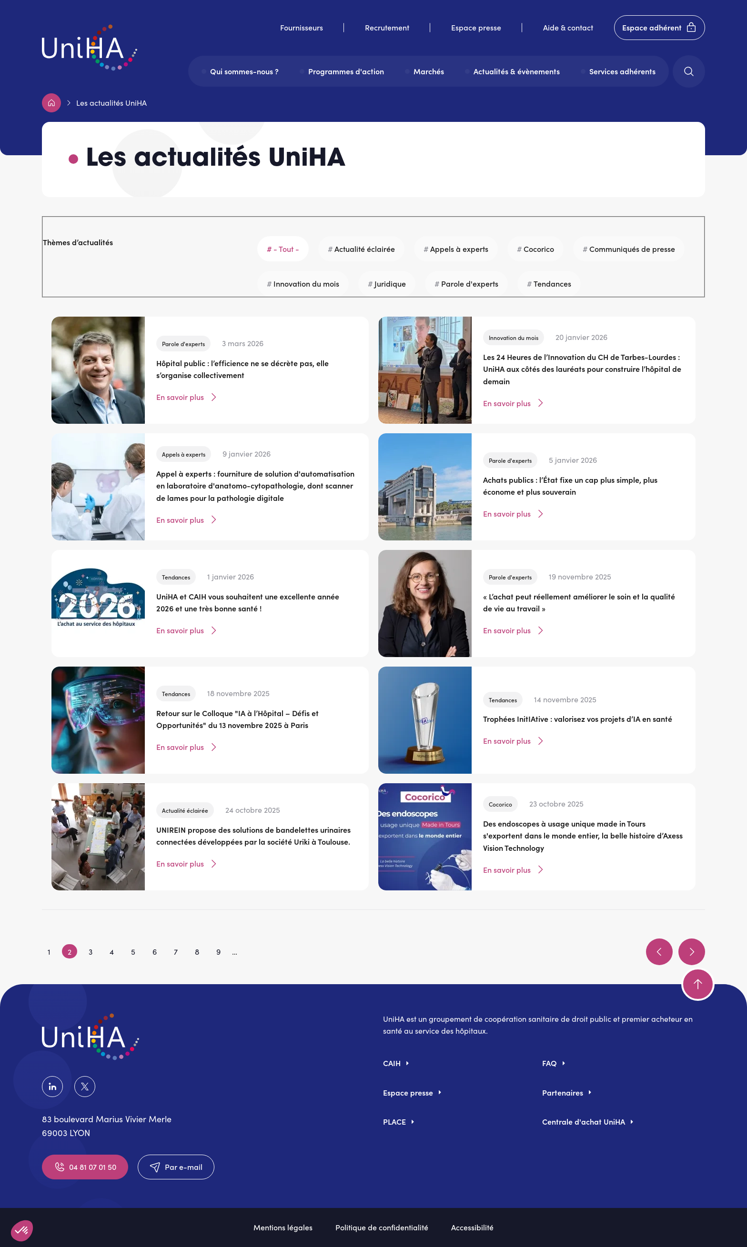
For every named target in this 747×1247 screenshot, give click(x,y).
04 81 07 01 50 (85, 1167)
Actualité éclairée (364, 248)
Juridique (390, 283)
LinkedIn (52, 1086)
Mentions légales (283, 1227)
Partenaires (562, 1092)
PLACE (394, 1121)
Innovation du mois (306, 283)
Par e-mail (176, 1167)
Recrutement (387, 27)
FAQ (549, 1062)
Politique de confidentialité (381, 1227)
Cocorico (539, 248)
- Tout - (286, 248)
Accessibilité (472, 1227)
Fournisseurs (301, 27)
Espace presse (476, 27)
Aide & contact (568, 27)
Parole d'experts (469, 283)
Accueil (51, 102)
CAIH (392, 1062)
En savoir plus (187, 397)
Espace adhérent (659, 27)
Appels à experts (459, 248)
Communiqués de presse (632, 248)
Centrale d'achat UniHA (583, 1121)
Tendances (552, 283)
